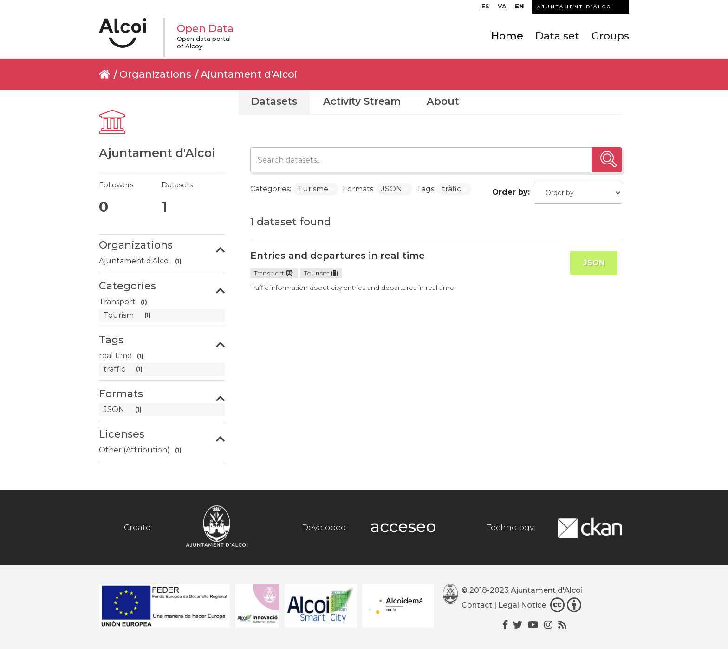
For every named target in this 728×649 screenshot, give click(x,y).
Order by (510, 192)
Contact (477, 605)
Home (507, 36)
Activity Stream (362, 101)
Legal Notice (522, 605)
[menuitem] (485, 8)
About (443, 101)
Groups (610, 36)
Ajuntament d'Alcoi (249, 74)
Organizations (155, 74)
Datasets (274, 101)
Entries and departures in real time (337, 255)
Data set (557, 36)
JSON (593, 262)
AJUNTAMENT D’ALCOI (575, 7)
